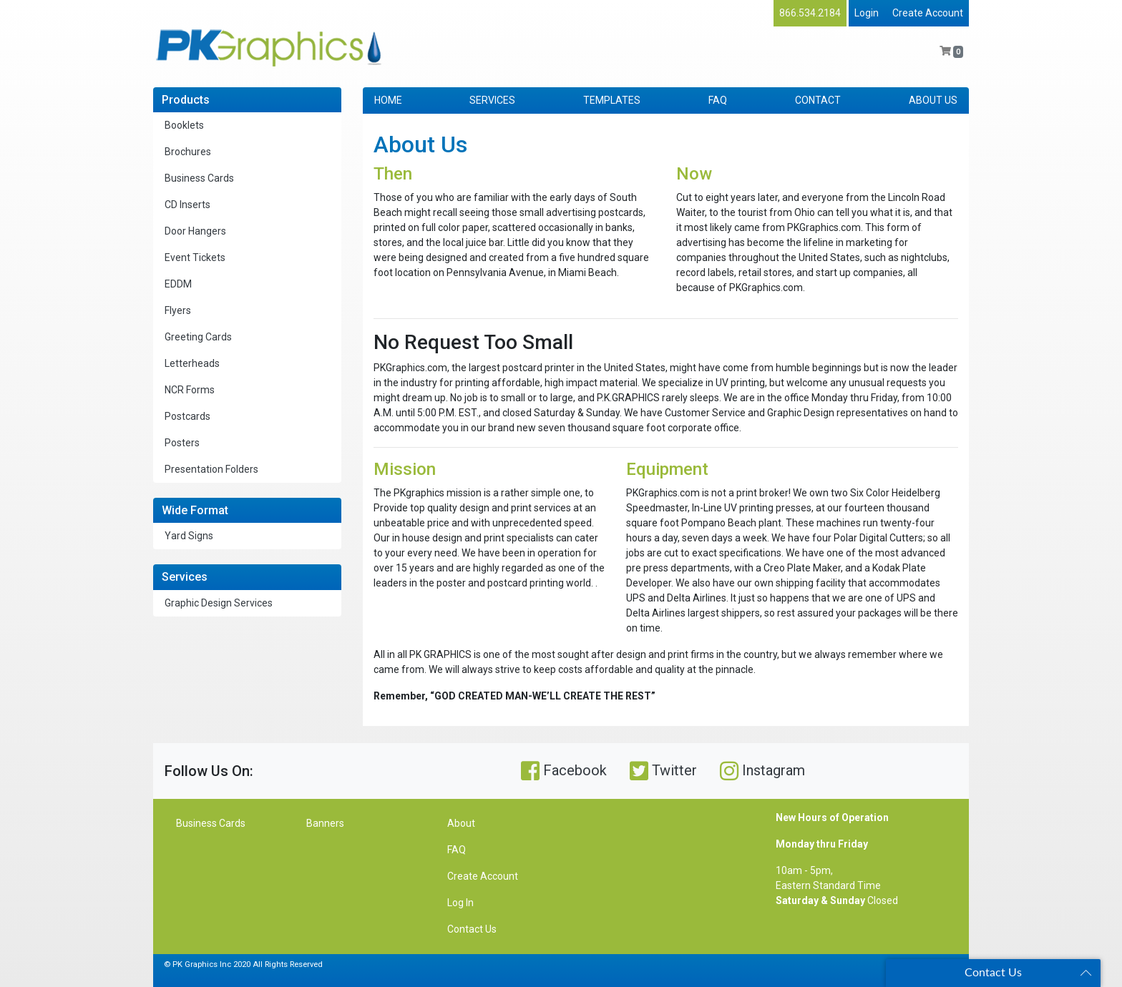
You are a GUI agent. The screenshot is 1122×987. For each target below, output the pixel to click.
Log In (460, 902)
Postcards (187, 416)
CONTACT (818, 100)
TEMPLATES (611, 100)
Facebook (564, 771)
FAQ (717, 100)
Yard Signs (189, 535)
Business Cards (199, 178)
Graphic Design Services (219, 603)
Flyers (178, 310)
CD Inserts (187, 204)
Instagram (762, 771)
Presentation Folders (211, 469)
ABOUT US (933, 100)
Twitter (663, 771)
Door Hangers (195, 231)
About (461, 823)
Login (866, 13)
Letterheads (192, 363)
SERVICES (492, 100)
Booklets (184, 125)
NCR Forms (190, 390)
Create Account (927, 13)
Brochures (188, 151)
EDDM (178, 284)
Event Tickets (195, 257)
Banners (325, 823)
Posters (182, 442)
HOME (388, 100)
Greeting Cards (198, 337)
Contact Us (472, 929)
